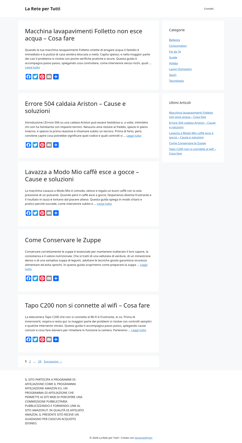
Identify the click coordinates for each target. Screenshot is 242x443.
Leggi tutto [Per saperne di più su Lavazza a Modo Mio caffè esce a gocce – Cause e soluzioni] (104, 204)
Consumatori (178, 46)
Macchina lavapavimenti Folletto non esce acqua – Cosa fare (83, 34)
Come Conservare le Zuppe (63, 240)
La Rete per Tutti (42, 8)
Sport (172, 75)
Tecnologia (176, 81)
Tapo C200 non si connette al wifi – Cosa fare (87, 305)
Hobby (173, 63)
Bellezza (174, 40)
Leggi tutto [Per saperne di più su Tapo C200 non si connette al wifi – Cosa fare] (138, 330)
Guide (173, 57)
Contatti (209, 8)
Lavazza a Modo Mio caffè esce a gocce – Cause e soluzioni (82, 175)
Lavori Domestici (180, 69)
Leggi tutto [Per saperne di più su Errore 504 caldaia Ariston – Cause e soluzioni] (133, 136)
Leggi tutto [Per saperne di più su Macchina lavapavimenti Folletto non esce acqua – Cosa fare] (32, 67)
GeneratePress (143, 437)
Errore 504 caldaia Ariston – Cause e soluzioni (75, 107)
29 (40, 361)
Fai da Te (175, 52)
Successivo (53, 361)
